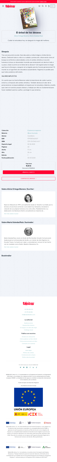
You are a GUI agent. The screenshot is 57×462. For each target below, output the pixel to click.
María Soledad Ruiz (36, 36)
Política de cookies (28, 352)
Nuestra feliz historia (28, 325)
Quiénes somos (28, 323)
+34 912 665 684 (28, 312)
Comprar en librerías (28, 178)
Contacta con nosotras (28, 343)
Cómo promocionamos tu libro (28, 341)
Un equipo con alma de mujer (28, 327)
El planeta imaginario (34, 130)
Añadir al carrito (29, 172)
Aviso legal (28, 350)
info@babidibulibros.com (28, 314)
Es (52, 6)
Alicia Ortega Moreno (21, 36)
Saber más (43, 1)
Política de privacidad (28, 357)
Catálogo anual (28, 330)
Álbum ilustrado (33, 133)
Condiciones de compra (28, 355)
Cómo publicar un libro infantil (28, 339)
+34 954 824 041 (28, 309)
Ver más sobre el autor (11, 213)
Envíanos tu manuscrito (28, 336)
